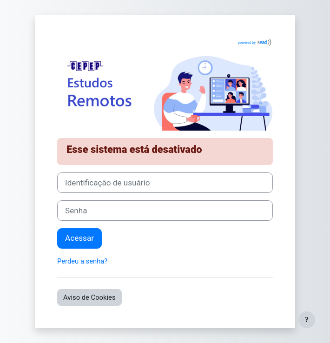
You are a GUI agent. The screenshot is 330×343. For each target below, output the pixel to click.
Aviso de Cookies (89, 297)
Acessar (79, 238)
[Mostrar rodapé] (306, 319)
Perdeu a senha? (82, 261)
